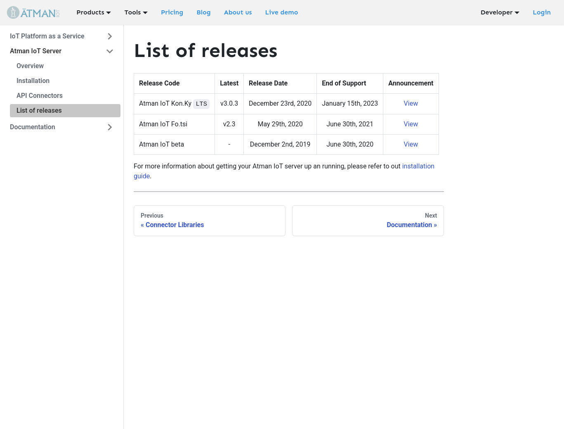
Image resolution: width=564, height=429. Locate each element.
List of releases (39, 110)
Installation (33, 81)
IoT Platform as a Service (47, 36)
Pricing (172, 12)
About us (238, 12)
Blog (203, 12)
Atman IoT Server (35, 51)
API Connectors (40, 96)
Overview (30, 66)
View (411, 103)
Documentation (32, 127)
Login (542, 12)
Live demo (281, 12)
